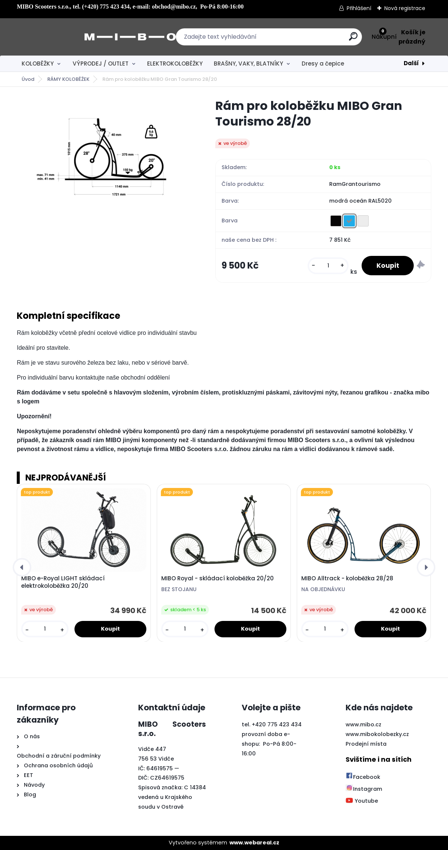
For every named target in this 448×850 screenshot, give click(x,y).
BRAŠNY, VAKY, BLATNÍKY (248, 63)
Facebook (363, 777)
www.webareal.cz (254, 842)
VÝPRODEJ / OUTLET (100, 63)
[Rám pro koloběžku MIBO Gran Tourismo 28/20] (104, 157)
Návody (33, 785)
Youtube (362, 801)
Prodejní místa (366, 744)
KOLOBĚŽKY (38, 63)
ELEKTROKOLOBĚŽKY (175, 63)
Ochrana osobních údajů (58, 765)
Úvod (28, 79)
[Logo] (62, 36)
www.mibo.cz (363, 724)
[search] (306, 39)
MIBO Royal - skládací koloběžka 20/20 (217, 578)
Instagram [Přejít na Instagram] (364, 789)
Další (411, 63)
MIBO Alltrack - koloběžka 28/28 (347, 578)
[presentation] (22, 567)
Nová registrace (404, 8)
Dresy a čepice (323, 63)
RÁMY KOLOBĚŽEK (68, 79)
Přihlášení (359, 8)
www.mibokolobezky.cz (377, 734)
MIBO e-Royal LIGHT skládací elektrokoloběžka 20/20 (63, 582)
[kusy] (328, 265)
